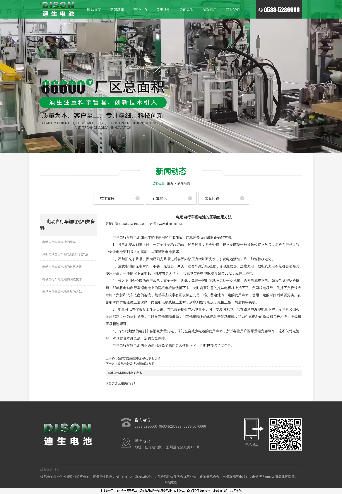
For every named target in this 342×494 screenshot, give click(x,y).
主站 (56, 470)
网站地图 (171, 482)
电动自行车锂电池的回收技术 (62, 279)
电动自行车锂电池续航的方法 (62, 291)
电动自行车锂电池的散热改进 (62, 267)
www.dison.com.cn (171, 223)
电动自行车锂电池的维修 (59, 242)
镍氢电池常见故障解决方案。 (137, 363)
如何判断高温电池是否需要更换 (139, 358)
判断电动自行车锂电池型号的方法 (65, 254)
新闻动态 (184, 183)
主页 (170, 183)
